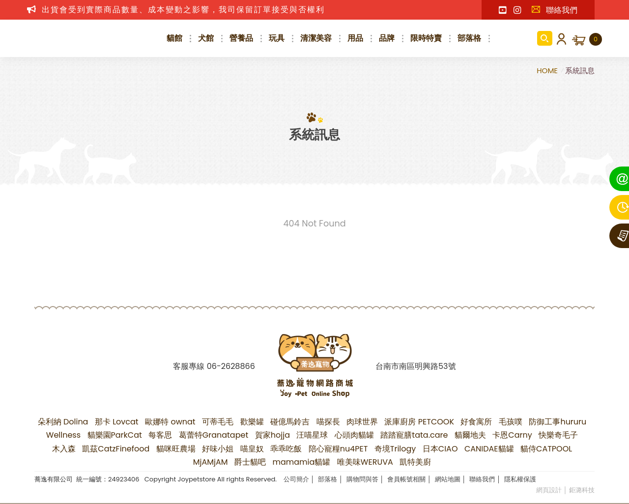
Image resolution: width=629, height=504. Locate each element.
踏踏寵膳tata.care (414, 435)
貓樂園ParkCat (114, 435)
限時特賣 (426, 38)
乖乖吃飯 (286, 448)
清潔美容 (316, 38)
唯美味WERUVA (365, 462)
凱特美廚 (415, 462)
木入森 (64, 448)
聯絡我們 (554, 10)
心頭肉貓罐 (354, 435)
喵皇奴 (252, 448)
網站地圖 (447, 479)
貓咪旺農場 (176, 448)
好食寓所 (476, 421)
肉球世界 (362, 421)
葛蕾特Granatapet (214, 435)
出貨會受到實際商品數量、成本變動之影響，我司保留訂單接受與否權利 (183, 9)
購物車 (595, 39)
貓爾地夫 (470, 435)
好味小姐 (217, 448)
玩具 (277, 38)
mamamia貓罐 (302, 462)
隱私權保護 (520, 479)
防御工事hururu (557, 421)
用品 (355, 38)
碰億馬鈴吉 (290, 421)
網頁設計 (549, 490)
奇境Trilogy (395, 448)
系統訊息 (580, 70)
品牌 (387, 38)
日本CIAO (440, 448)
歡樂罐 (252, 421)
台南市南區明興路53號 (415, 366)
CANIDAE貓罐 (489, 448)
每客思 (160, 435)
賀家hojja (272, 435)
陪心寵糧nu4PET (338, 448)
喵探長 (328, 421)
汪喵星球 (312, 435)
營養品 (241, 38)
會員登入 (559, 38)
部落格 (469, 38)
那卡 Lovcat (117, 421)
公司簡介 (296, 479)
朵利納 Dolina (63, 421)
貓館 (174, 38)
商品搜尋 (544, 38)
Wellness (63, 435)
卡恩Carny (512, 435)
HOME (548, 70)
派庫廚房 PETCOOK (419, 421)
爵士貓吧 (250, 462)
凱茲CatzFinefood (115, 448)
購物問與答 (362, 479)
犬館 (206, 38)
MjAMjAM (210, 462)
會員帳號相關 (406, 479)
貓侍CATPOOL (546, 448)
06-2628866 (231, 366)
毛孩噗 (510, 421)
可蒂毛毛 (217, 421)
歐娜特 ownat (170, 421)
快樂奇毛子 (558, 435)
